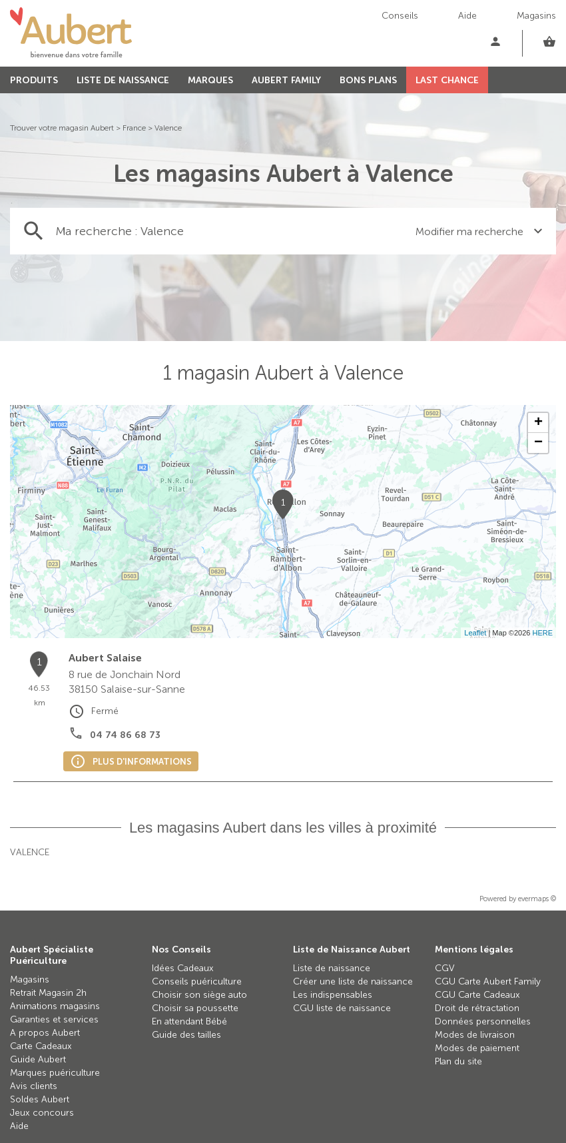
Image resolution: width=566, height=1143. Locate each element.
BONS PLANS (368, 80)
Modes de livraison (475, 1034)
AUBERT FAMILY (286, 80)
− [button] (538, 443)
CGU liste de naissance (342, 1008)
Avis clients (33, 1086)
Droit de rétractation (477, 1008)
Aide (467, 15)
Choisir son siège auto (199, 994)
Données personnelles (483, 1021)
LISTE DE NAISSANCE (123, 80)
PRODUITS (34, 80)
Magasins (536, 15)
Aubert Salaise (105, 657)
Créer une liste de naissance (353, 981)
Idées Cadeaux (183, 968)
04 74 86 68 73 (125, 735)
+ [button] (538, 423)
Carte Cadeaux (41, 1046)
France (134, 128)
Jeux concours (42, 1112)
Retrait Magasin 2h (48, 992)
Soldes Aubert (39, 1099)
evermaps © (537, 899)
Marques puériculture (55, 1072)
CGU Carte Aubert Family (488, 981)
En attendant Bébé (189, 1021)
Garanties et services (54, 1019)
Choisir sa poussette (195, 1008)
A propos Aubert (45, 1032)
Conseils (400, 15)
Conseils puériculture (197, 981)
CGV (445, 968)
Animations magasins (55, 1006)
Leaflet (475, 633)
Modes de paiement (477, 1048)
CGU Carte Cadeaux (477, 994)
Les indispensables (332, 994)
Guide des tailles (186, 1034)
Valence (168, 128)
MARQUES (210, 80)
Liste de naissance (331, 968)
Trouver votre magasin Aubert (62, 128)
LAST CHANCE (447, 80)
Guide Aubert (38, 1059)
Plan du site (458, 1061)
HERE (542, 633)
